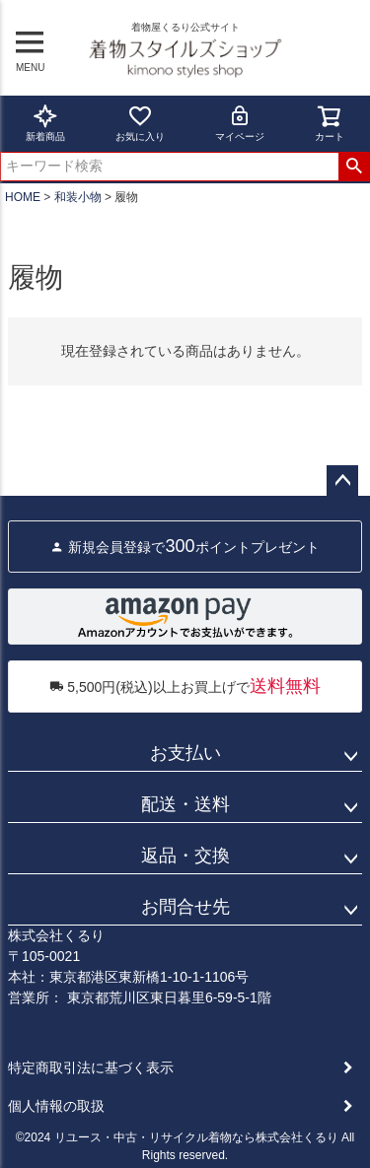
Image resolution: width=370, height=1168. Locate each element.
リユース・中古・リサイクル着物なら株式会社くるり (196, 1137)
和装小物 (78, 197)
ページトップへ (342, 481)
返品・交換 (185, 855)
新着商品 (45, 122)
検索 (353, 166)
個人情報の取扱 (56, 1106)
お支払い (185, 753)
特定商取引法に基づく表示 (91, 1067)
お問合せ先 (185, 907)
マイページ (239, 122)
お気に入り (140, 122)
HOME (22, 197)
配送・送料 (185, 804)
